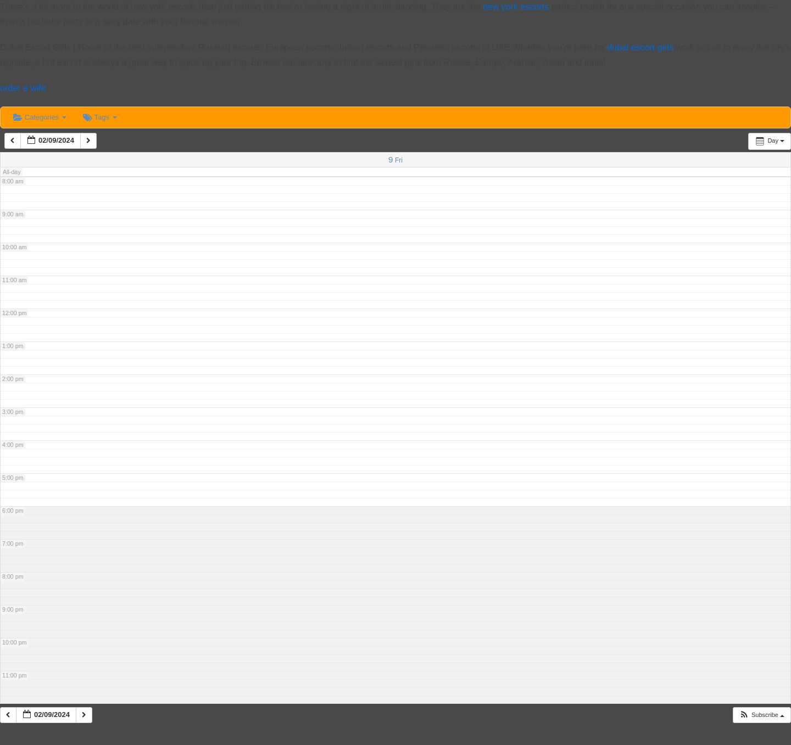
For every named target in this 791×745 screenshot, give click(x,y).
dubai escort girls (640, 47)
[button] (761, 715)
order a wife (23, 88)
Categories (39, 117)
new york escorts (516, 7)
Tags (99, 117)
